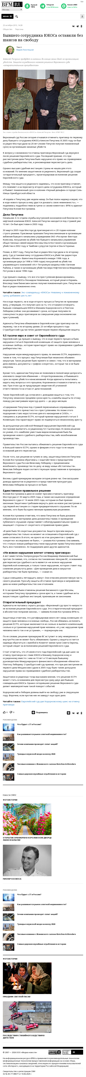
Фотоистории (10, 800)
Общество (7, 29)
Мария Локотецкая (25, 49)
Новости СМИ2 (9, 795)
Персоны (19, 29)
